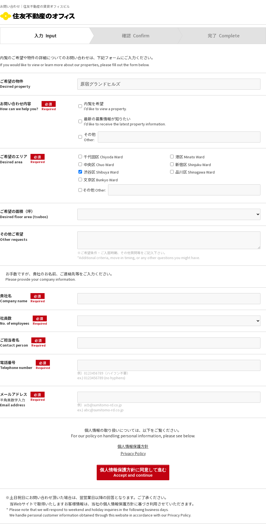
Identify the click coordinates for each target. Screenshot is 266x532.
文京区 (98, 179)
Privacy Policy (133, 453)
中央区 (96, 164)
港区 (187, 156)
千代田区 (100, 156)
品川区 (192, 172)
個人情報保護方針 (133, 446)
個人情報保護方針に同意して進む (133, 472)
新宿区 (190, 164)
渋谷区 (98, 172)
